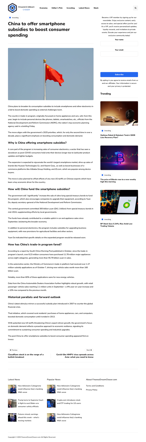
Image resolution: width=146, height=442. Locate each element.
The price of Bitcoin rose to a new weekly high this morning (118, 180)
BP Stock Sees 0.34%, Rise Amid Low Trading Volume (116, 225)
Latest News (84, 8)
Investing (71, 8)
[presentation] (119, 64)
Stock (96, 8)
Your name (119, 41)
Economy (44, 8)
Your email (119, 52)
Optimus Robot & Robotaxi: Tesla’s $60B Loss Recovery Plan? (117, 136)
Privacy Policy (91, 390)
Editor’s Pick (57, 8)
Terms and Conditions (95, 386)
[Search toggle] (135, 8)
